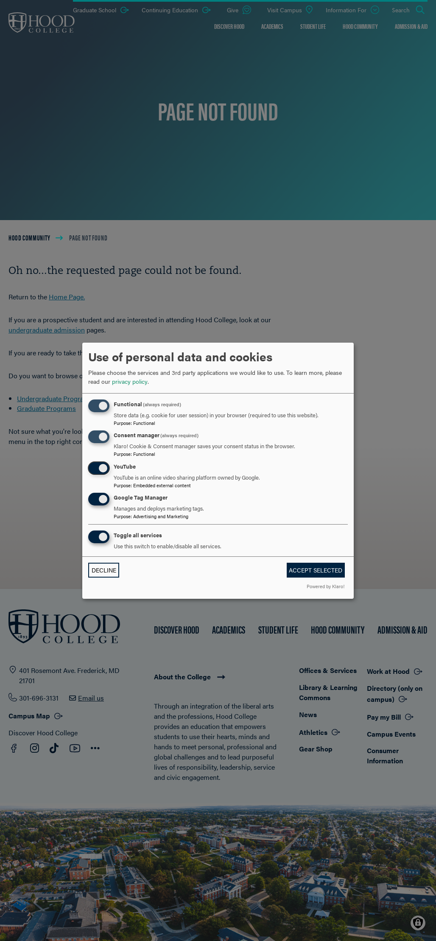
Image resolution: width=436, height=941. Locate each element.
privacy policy (130, 381)
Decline (104, 570)
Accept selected (315, 570)
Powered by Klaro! (325, 586)
